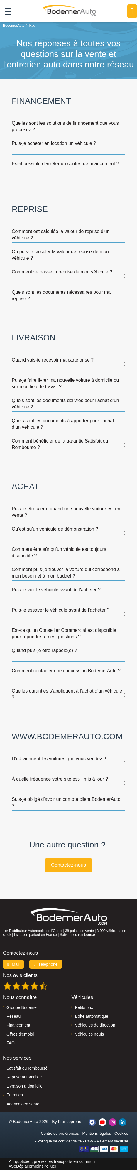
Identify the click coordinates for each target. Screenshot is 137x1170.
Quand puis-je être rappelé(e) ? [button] (44, 650)
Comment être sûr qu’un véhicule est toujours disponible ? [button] (59, 552)
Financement (18, 1025)
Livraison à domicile (24, 1086)
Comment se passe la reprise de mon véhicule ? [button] (62, 271)
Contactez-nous (68, 865)
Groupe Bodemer (22, 1007)
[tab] (68, 124)
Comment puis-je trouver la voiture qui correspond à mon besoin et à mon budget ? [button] (66, 572)
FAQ (10, 1043)
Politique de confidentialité (59, 1141)
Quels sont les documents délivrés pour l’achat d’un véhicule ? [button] (65, 403)
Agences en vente (22, 1104)
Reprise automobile (24, 1077)
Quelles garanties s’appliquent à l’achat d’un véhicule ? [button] (67, 694)
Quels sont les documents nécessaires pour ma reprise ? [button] (61, 295)
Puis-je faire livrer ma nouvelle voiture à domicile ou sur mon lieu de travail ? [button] (65, 383)
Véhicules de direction (95, 1025)
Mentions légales (96, 1133)
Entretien (14, 1095)
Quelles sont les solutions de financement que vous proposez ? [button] (65, 126)
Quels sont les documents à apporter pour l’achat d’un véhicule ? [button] (63, 424)
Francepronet (70, 1121)
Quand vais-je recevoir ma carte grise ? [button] (53, 359)
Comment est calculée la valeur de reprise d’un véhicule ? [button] (61, 234)
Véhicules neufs (89, 1034)
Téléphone (46, 964)
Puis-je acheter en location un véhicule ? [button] (54, 143)
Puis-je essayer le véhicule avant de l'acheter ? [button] (60, 609)
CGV (89, 1141)
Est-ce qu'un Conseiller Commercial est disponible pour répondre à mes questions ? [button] (64, 633)
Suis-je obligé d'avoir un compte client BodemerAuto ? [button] (66, 802)
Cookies (121, 1133)
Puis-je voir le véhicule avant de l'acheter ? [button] (56, 589)
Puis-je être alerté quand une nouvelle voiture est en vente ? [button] (66, 512)
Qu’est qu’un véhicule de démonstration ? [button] (55, 528)
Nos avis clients (20, 975)
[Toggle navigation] (5, 11)
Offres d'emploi (20, 1034)
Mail (13, 964)
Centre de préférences (60, 1133)
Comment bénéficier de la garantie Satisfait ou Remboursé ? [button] (60, 444)
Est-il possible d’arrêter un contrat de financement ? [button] (65, 163)
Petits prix (84, 1007)
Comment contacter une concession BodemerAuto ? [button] (66, 670)
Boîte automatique (92, 1016)
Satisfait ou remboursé (27, 1068)
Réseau (13, 1016)
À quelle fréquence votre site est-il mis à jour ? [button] (60, 778)
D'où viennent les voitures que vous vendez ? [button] (59, 758)
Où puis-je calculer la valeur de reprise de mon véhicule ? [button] (60, 255)
